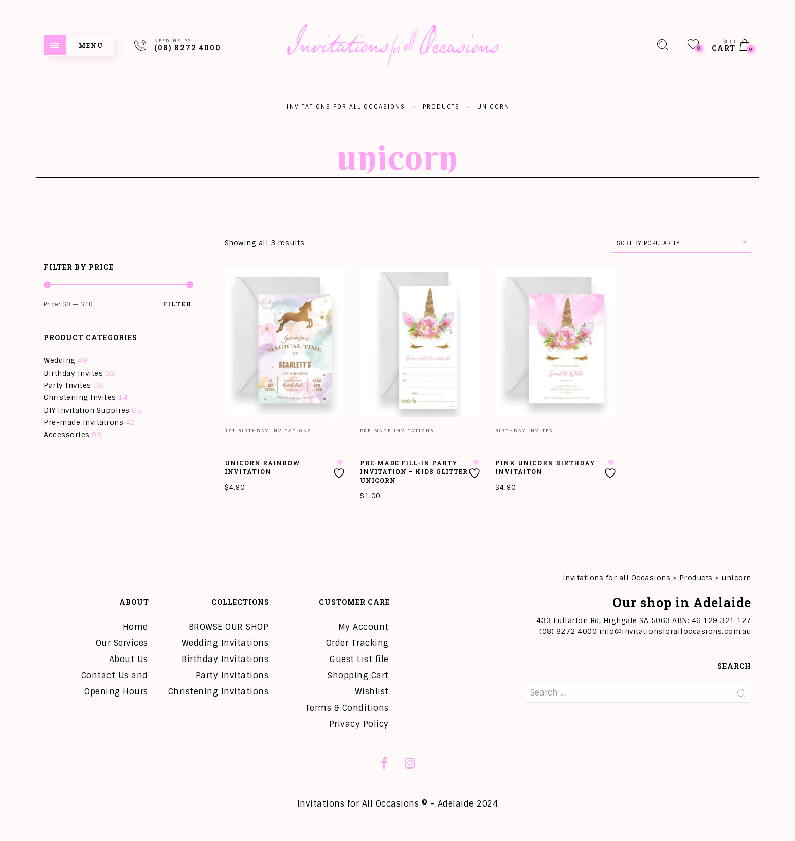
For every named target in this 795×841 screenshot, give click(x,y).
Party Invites (67, 385)
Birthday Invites (73, 373)
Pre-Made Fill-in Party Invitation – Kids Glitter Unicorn (414, 471)
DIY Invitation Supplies (87, 410)
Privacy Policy (359, 724)
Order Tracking (357, 643)
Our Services (122, 643)
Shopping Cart (358, 675)
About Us (128, 659)
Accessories (67, 435)
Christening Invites (80, 397)
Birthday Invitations (225, 659)
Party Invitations (232, 675)
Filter (177, 304)
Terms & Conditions (347, 708)
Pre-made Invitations (83, 422)
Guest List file (359, 659)
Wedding (60, 360)
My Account (363, 626)
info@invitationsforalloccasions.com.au (675, 631)
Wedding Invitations (225, 643)
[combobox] (681, 243)
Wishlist (372, 691)
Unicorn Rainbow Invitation (262, 467)
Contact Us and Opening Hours (114, 683)
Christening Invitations (218, 691)
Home (135, 626)
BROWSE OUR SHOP (229, 626)
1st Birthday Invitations (268, 431)
